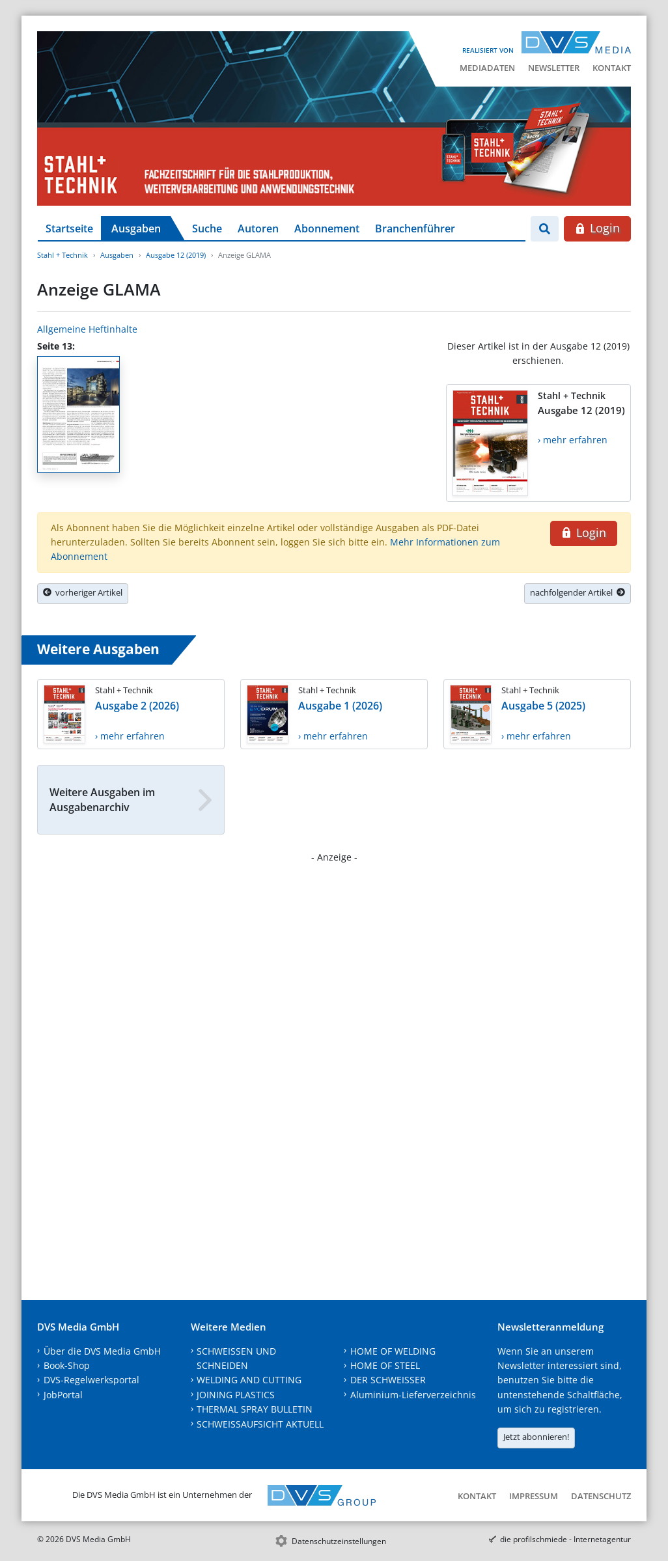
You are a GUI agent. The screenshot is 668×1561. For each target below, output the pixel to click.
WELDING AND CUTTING (249, 1380)
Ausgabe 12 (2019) (176, 255)
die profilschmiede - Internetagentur (565, 1539)
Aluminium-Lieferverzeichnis (413, 1394)
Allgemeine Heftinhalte (87, 329)
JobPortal (63, 1394)
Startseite (69, 228)
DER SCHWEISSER (388, 1380)
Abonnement (326, 228)
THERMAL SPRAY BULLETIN (255, 1409)
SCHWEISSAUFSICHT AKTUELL (260, 1424)
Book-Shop (67, 1365)
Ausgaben (136, 228)
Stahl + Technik (62, 255)
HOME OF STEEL (385, 1365)
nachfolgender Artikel (577, 592)
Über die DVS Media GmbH (102, 1351)
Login (597, 228)
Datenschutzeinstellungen (339, 1541)
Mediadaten (487, 68)
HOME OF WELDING (393, 1351)
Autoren (258, 228)
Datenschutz (601, 1496)
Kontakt (611, 68)
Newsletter (553, 68)
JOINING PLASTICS (236, 1394)
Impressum (533, 1496)
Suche (207, 228)
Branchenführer (415, 228)
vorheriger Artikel (82, 592)
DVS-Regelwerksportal (91, 1380)
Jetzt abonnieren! (536, 1437)
